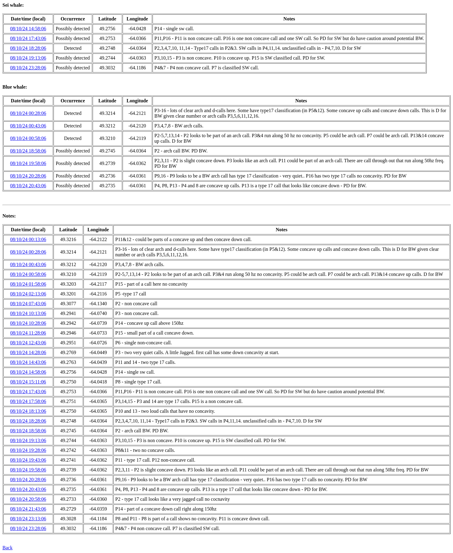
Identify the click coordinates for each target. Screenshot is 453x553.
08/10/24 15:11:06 (28, 381)
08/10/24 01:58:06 (28, 284)
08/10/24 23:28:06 (28, 67)
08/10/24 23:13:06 (28, 518)
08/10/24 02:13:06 (28, 293)
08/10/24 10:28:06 (28, 323)
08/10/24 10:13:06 (28, 313)
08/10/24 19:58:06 (28, 163)
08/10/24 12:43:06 (28, 342)
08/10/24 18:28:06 (28, 48)
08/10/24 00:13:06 (28, 239)
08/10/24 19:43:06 (28, 460)
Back (7, 547)
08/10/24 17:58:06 (28, 401)
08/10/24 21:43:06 (28, 508)
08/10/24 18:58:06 (28, 150)
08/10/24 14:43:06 (28, 362)
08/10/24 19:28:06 (28, 450)
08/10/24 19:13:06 (28, 57)
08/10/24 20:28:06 (28, 175)
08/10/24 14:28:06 (28, 352)
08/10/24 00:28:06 (28, 113)
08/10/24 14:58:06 (28, 28)
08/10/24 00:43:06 (28, 125)
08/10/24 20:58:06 (28, 499)
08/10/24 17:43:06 (28, 38)
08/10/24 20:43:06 (28, 185)
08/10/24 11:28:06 (28, 332)
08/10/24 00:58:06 (28, 138)
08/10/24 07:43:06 (28, 303)
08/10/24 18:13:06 (28, 411)
